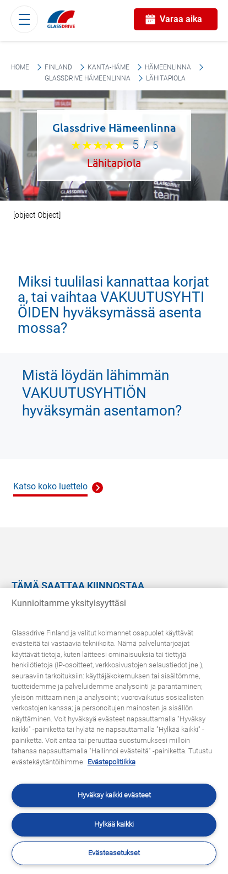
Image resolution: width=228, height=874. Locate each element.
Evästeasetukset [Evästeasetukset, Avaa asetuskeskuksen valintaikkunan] (114, 853)
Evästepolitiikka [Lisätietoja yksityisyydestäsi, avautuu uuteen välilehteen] (111, 762)
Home (20, 67)
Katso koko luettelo (50, 486)
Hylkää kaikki (114, 824)
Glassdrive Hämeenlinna (88, 78)
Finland (58, 67)
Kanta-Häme (108, 67)
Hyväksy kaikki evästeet (114, 795)
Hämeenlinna (168, 67)
